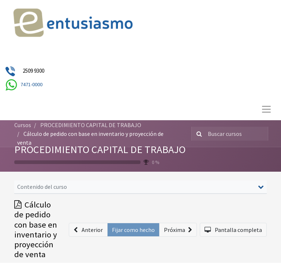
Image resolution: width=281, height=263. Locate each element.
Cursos (22, 125)
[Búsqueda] (198, 134)
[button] (88, 230)
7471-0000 (31, 84)
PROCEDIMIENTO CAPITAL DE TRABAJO (100, 149)
